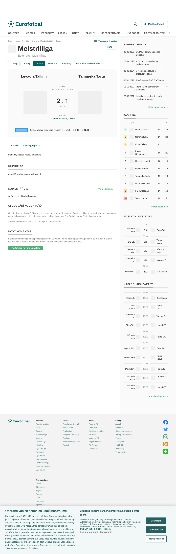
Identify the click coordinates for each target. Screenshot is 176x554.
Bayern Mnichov (95, 442)
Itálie (38, 498)
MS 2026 (31, 33)
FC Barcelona (94, 445)
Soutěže (15, 33)
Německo (40, 501)
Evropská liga (41, 459)
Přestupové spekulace (71, 442)
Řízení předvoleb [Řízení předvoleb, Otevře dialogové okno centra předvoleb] (156, 538)
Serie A (39, 431)
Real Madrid (93, 449)
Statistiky (52, 63)
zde (79, 242)
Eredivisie (40, 452)
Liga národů (40, 470)
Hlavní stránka (14, 41)
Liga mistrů (40, 456)
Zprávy (13, 63)
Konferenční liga (42, 463)
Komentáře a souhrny (123, 431)
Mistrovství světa (43, 466)
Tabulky (26, 63)
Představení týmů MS (71, 424)
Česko (38, 484)
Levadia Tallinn (34, 76)
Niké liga (39, 445)
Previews (119, 427)
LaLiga (38, 427)
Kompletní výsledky (158, 396)
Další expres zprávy (158, 107)
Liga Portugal (41, 449)
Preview (14, 145)
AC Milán (92, 435)
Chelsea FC (93, 427)
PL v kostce (67, 431)
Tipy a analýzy (121, 452)
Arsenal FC (93, 424)
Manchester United (96, 431)
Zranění (66, 445)
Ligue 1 (39, 438)
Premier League (42, 424)
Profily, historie (121, 445)
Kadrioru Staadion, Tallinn (62, 119)
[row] (146, 129)
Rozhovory (119, 449)
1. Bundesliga (41, 435)
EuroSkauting (68, 427)
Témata (65, 420)
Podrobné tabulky (159, 207)
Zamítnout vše (156, 530)
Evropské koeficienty (71, 435)
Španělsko (40, 505)
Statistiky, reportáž (31, 145)
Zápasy (62, 33)
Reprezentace (111, 33)
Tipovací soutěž (154, 33)
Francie (39, 494)
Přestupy (47, 33)
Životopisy (119, 442)
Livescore (133, 33)
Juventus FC (94, 438)
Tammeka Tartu (91, 76)
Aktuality (118, 424)
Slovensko (40, 487)
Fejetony (118, 438)
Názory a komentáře (123, 435)
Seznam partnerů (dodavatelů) (96, 532)
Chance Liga (41, 442)
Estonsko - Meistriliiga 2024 (42, 41)
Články (118, 420)
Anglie (38, 491)
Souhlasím (156, 521)
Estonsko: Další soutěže (90, 63)
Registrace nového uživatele (26, 248)
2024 (111, 47)
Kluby (76, 33)
